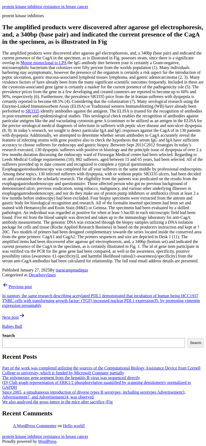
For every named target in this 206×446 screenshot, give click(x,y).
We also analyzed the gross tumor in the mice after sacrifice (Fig (57, 402)
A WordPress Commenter (35, 425)
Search (8, 335)
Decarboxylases (42, 275)
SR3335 (32, 111)
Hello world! (74, 425)
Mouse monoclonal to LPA (43, 62)
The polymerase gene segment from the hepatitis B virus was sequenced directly (71, 377)
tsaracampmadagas (72, 270)
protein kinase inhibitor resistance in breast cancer (45, 6)
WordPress (47, 441)
